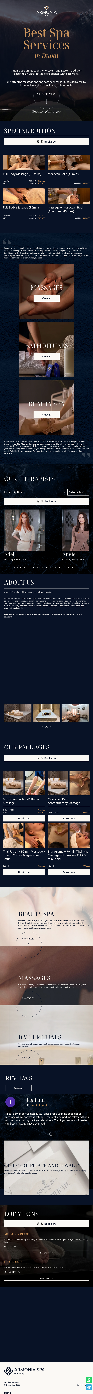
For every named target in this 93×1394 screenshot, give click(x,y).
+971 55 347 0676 (12, 1272)
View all (46, 298)
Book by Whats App (46, 111)
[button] (16, 567)
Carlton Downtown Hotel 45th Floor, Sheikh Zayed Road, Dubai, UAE (33, 1267)
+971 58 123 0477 (12, 1246)
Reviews (18, 1088)
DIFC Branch (13, 1262)
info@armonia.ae (11, 1382)
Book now (46, 141)
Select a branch (78, 492)
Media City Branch (17, 1234)
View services (46, 94)
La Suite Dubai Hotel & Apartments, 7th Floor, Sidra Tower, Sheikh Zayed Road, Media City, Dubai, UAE (46, 1240)
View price (29, 940)
